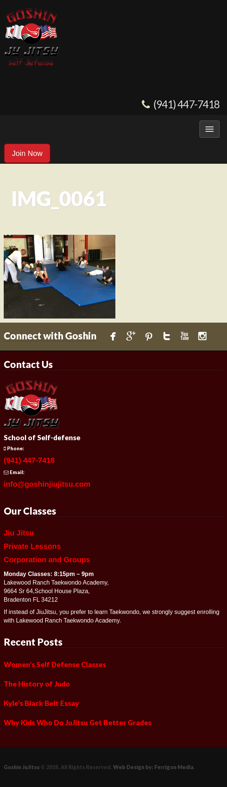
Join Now (27, 153)
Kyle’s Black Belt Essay (41, 703)
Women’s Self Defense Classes (55, 664)
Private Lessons (32, 546)
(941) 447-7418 (186, 104)
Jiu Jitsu (19, 533)
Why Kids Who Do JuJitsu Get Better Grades (77, 722)
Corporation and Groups (47, 560)
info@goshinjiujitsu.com (47, 484)
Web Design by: (133, 767)
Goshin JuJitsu (21, 767)
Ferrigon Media (174, 767)
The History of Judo (37, 683)
